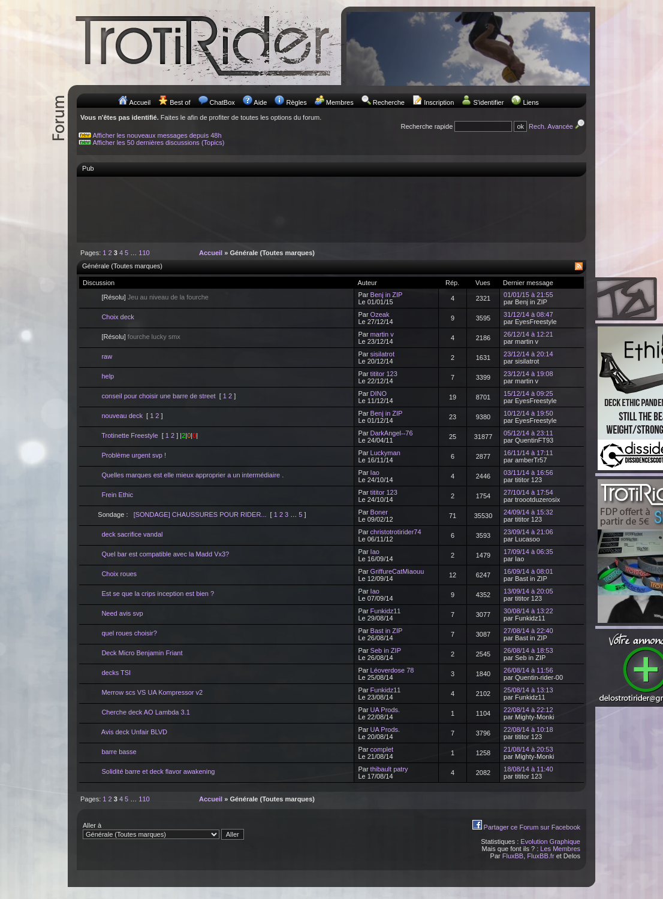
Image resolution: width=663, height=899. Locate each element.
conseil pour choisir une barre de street (158, 395)
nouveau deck (122, 415)
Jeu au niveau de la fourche (168, 297)
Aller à (163, 831)
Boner (379, 512)
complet (382, 749)
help (107, 376)
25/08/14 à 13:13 (528, 690)
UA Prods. (385, 709)
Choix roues (119, 573)
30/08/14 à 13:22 (528, 611)
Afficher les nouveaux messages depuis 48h (157, 135)
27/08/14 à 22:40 (528, 630)
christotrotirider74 (395, 531)
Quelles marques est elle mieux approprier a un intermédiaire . (192, 475)
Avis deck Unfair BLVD (134, 731)
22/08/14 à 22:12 (528, 709)
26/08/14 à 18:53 (528, 650)
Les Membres (560, 848)
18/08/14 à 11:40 (528, 769)
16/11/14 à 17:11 (528, 452)
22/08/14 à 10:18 (528, 729)
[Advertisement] (331, 209)
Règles (296, 102)
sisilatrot (382, 354)
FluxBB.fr (540, 855)
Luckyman (385, 452)
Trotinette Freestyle (129, 435)
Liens (531, 102)
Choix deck (117, 316)
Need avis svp (122, 613)
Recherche (389, 102)
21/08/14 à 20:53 (528, 749)
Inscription (439, 102)
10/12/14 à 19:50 (528, 413)
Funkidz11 (385, 611)
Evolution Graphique (550, 841)
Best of (180, 102)
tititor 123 (383, 373)
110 (143, 252)
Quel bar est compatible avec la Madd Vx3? (165, 554)
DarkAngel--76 (391, 433)
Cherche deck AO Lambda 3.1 (145, 712)
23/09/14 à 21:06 (528, 531)
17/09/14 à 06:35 (528, 551)
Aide (260, 102)
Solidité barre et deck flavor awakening (158, 771)
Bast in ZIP (386, 630)
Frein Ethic (117, 494)
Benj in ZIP (386, 294)
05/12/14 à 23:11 (528, 433)
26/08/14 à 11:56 (528, 670)
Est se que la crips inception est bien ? (157, 593)
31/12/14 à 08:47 (528, 314)
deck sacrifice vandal (131, 534)
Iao (374, 472)
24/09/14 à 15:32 (528, 512)
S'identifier (488, 102)
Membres (340, 102)
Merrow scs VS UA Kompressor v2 (152, 692)
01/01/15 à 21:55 (528, 294)
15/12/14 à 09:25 (528, 393)
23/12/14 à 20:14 (528, 354)
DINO (378, 393)
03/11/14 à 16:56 (528, 472)
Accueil (139, 102)
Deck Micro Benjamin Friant (141, 652)
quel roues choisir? (128, 633)
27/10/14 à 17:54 (528, 492)
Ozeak (380, 314)
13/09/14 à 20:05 (528, 591)
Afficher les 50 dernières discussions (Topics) (159, 142)
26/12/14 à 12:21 (528, 334)
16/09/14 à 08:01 (528, 571)
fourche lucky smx (154, 336)
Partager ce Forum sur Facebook (532, 827)
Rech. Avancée (557, 126)
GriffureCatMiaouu (397, 571)
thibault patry (389, 769)
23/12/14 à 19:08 (528, 373)
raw (106, 356)
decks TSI (116, 672)
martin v (382, 334)
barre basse (118, 751)
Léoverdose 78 (392, 670)
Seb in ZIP (385, 650)
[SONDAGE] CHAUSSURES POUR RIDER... (200, 514)
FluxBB (512, 855)
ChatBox (222, 102)
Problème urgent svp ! (133, 455)
